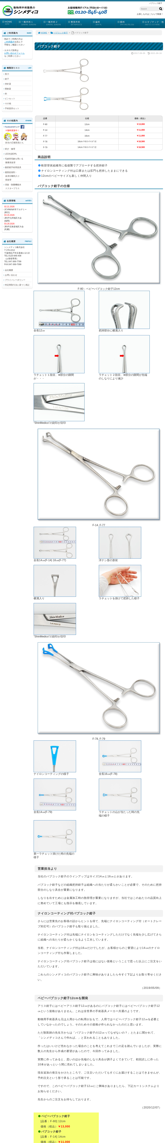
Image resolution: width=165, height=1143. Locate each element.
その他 (8, 103)
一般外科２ (54, 23)
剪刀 (7, 74)
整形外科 (79, 23)
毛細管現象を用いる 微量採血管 (13, 161)
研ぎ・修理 (10, 149)
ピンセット (10, 98)
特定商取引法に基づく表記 (17, 285)
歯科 (104, 23)
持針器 (8, 84)
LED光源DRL (11, 154)
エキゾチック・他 (153, 23)
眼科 (128, 23)
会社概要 (9, 270)
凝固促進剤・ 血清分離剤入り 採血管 (11, 176)
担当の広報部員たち (16, 134)
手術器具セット (12, 108)
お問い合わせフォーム (14, 53)
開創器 (8, 89)
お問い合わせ (11, 275)
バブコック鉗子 (59, 33)
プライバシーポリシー (15, 280)
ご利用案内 (9, 42)
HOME (9, 23)
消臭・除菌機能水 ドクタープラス (12, 186)
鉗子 (7, 79)
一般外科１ (30, 23)
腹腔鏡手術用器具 (13, 167)
